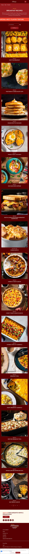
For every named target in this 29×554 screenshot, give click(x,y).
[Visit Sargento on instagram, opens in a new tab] (8, 520)
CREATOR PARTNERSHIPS (7, 538)
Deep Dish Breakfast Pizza (14, 439)
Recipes (2, 4)
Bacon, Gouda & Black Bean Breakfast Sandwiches (14, 218)
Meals (5, 4)
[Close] (28, 550)
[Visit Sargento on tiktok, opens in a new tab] (10, 520)
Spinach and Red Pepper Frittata (14, 470)
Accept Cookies (18, 552)
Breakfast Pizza (14, 376)
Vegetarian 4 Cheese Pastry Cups (14, 91)
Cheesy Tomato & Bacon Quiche (14, 313)
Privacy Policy (5, 543)
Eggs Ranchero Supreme (14, 186)
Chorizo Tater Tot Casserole (14, 344)
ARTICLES (4, 536)
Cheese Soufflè (14, 250)
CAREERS (4, 535)
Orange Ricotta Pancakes (14, 123)
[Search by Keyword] (13, 24)
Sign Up (6, 516)
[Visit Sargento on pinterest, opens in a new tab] (6, 520)
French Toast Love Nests (14, 154)
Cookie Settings (12, 552)
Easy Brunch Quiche (14, 502)
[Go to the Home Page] (14, 2)
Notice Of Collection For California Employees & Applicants (12, 546)
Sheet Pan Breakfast (14, 60)
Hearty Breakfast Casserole (14, 407)
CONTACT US (5, 533)
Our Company (5, 529)
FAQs (4, 531)
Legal (3, 545)
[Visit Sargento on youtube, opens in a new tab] (13, 520)
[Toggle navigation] (25, 2)
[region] (14, 551)
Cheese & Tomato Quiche (14, 281)
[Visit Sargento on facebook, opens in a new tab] (4, 520)
